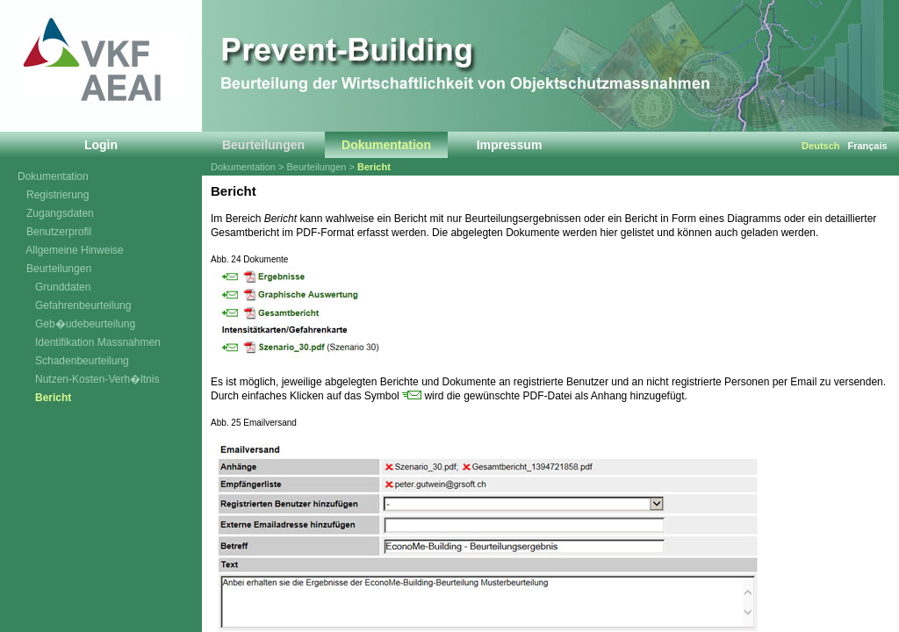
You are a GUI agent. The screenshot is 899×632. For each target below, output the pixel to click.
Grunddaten (54, 287)
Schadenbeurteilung (73, 361)
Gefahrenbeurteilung (74, 305)
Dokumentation (53, 176)
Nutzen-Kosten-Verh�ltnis (88, 379)
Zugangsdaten (56, 213)
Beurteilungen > (322, 167)
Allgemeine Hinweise (71, 250)
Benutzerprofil (54, 232)
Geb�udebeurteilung (76, 324)
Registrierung (53, 195)
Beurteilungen (54, 268)
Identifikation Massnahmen (89, 342)
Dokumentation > (249, 167)
